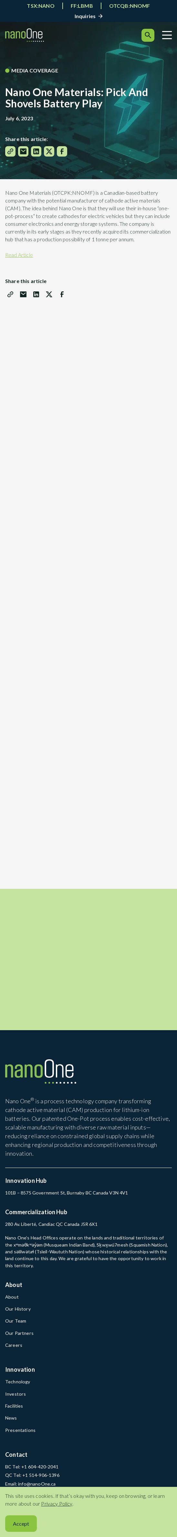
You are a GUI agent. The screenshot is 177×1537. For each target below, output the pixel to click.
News (11, 1416)
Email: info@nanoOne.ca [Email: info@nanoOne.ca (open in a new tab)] (30, 1481)
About (12, 1294)
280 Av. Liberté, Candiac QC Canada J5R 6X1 (51, 1222)
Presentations (20, 1428)
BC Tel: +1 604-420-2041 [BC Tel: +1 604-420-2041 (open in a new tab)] (31, 1464)
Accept (21, 1524)
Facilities (14, 1403)
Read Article (19, 255)
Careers (13, 1343)
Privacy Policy (56, 1503)
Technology (17, 1379)
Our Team (15, 1319)
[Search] (147, 35)
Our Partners (19, 1331)
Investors (15, 1391)
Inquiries (85, 16)
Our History (18, 1306)
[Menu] (167, 35)
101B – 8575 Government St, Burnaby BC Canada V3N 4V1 (66, 1190)
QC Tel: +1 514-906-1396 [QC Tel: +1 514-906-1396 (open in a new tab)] (32, 1473)
